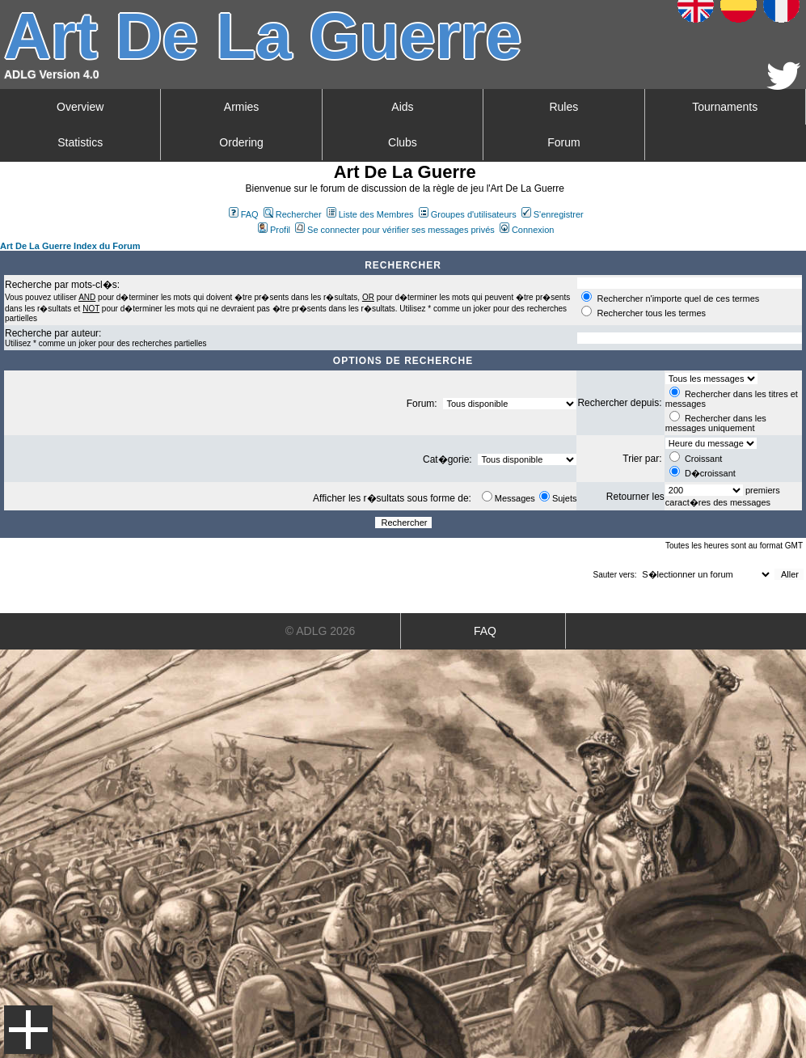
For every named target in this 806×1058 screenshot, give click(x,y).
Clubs (402, 142)
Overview (80, 106)
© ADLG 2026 (320, 630)
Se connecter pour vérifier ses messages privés (395, 230)
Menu (28, 1029)
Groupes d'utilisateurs (468, 214)
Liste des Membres (370, 214)
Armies (242, 106)
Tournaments (724, 106)
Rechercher (293, 214)
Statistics (80, 142)
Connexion (527, 230)
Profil (274, 230)
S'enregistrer (552, 214)
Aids (402, 106)
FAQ (244, 214)
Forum (563, 142)
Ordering (241, 142)
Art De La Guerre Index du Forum (70, 246)
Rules (563, 106)
